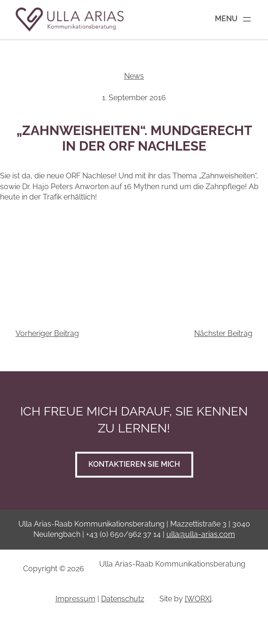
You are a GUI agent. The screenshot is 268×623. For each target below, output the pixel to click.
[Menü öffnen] (233, 19)
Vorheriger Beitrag (47, 333)
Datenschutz (122, 598)
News (134, 76)
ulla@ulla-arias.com (200, 534)
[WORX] (198, 598)
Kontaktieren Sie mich (134, 464)
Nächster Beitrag (223, 333)
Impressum (75, 598)
